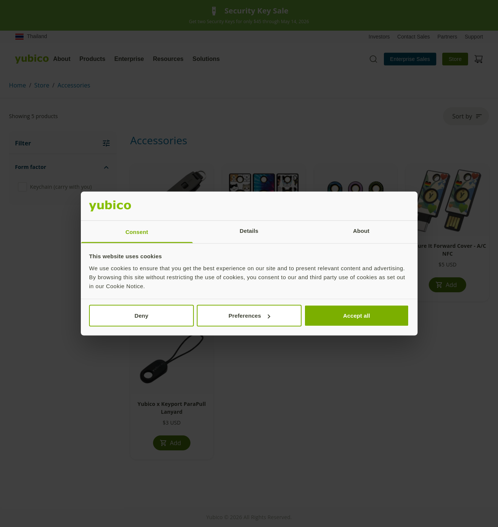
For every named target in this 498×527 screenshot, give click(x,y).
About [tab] (361, 230)
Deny (141, 315)
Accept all (356, 315)
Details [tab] (249, 230)
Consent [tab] (136, 231)
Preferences (249, 315)
